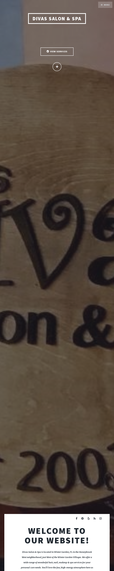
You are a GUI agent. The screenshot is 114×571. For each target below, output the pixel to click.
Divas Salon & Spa (57, 19)
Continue (57, 66)
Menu (107, 5)
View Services (58, 51)
